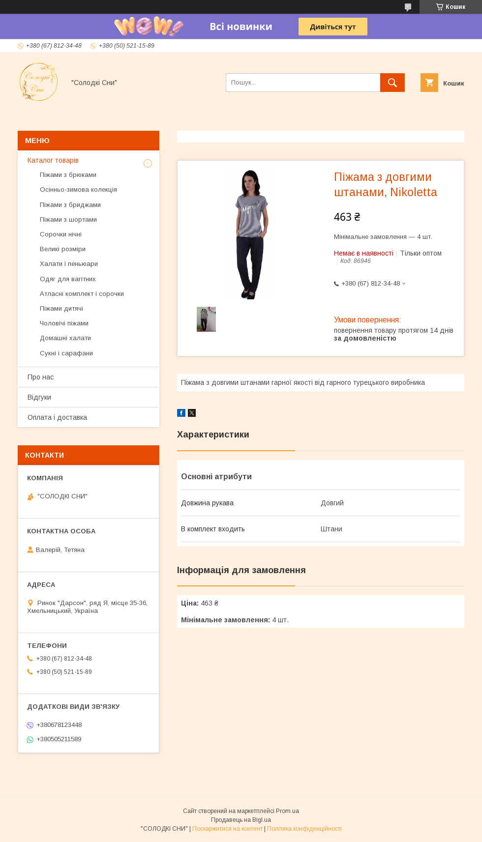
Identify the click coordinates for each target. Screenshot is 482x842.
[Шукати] (392, 82)
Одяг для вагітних (68, 279)
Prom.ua (287, 811)
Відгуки (39, 397)
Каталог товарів (53, 160)
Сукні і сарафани (66, 353)
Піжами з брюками (68, 174)
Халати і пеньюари (69, 263)
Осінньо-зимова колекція (78, 189)
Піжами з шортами (68, 219)
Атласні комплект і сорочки (82, 293)
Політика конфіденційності (304, 828)
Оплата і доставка (57, 417)
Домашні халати (65, 338)
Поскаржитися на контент (227, 828)
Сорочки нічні (61, 234)
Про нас (41, 377)
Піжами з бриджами (70, 204)
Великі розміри (63, 249)
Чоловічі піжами (64, 323)
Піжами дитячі (61, 308)
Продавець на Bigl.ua (241, 819)
